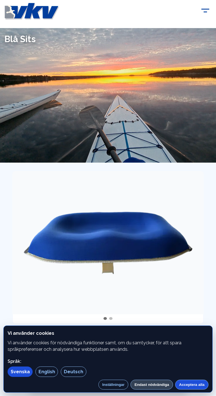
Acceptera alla (191, 385)
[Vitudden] (31, 11)
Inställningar (113, 385)
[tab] (105, 318)
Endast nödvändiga (151, 385)
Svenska (20, 371)
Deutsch (73, 371)
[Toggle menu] (205, 11)
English (47, 371)
